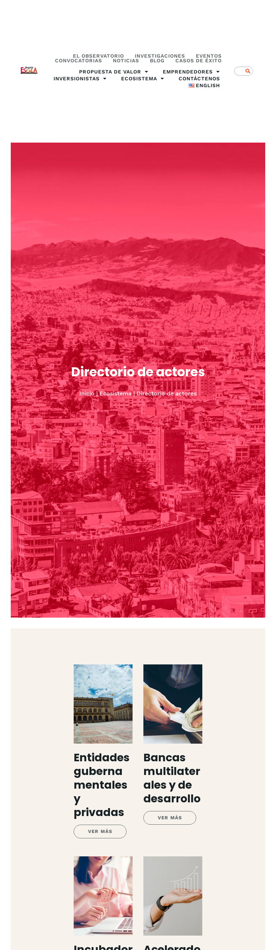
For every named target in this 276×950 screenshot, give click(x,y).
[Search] (248, 71)
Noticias (126, 60)
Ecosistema (142, 78)
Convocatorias (78, 60)
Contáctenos (199, 78)
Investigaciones (160, 56)
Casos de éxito (198, 60)
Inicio (87, 393)
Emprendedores (191, 71)
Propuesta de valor (113, 71)
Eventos (209, 56)
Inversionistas (80, 78)
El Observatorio (98, 56)
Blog (157, 60)
